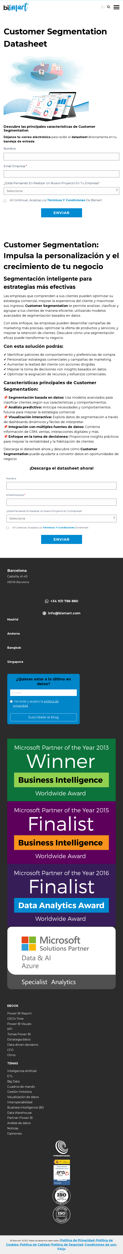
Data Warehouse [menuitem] (19, 1112)
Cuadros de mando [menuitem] (21, 1086)
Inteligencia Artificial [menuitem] (22, 1071)
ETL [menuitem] (10, 1076)
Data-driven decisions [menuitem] (22, 1044)
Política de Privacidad (77, 1240)
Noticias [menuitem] (12, 1128)
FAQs (61, 1249)
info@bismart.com (64, 613)
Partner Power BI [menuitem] (20, 1118)
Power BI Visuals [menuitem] (19, 1024)
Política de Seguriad (67, 1244)
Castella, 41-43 (17, 576)
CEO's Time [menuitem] (15, 1018)
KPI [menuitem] (9, 1029)
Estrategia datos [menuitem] (18, 1039)
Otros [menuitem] (11, 1055)
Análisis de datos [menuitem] (19, 1123)
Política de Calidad (35, 1244)
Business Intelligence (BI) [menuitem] (25, 1107)
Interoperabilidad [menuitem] (19, 1102)
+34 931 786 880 (64, 601)
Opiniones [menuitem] (14, 1133)
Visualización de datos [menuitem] (23, 1097)
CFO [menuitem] (10, 1050)
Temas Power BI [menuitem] (19, 1034)
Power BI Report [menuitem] (19, 1013)
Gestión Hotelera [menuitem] (19, 1091)
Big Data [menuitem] (13, 1081)
